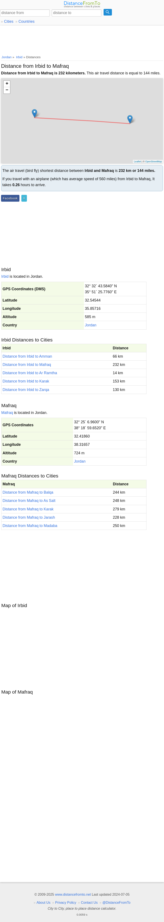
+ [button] (7, 84)
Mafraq (7, 413)
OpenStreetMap (153, 161)
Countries (26, 21)
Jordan (91, 325)
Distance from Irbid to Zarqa (26, 390)
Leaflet (137, 161)
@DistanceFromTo (116, 902)
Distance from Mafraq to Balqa (28, 492)
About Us (43, 902)
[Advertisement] (82, 39)
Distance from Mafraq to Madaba (30, 526)
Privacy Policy (65, 902)
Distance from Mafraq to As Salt (29, 501)
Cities (8, 21)
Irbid (5, 276)
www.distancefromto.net (73, 894)
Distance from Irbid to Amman (27, 356)
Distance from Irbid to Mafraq (27, 365)
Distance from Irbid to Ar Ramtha (30, 373)
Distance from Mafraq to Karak (28, 509)
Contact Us (89, 902)
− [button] (7, 90)
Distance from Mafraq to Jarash (29, 517)
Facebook (10, 198)
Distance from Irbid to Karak (26, 381)
